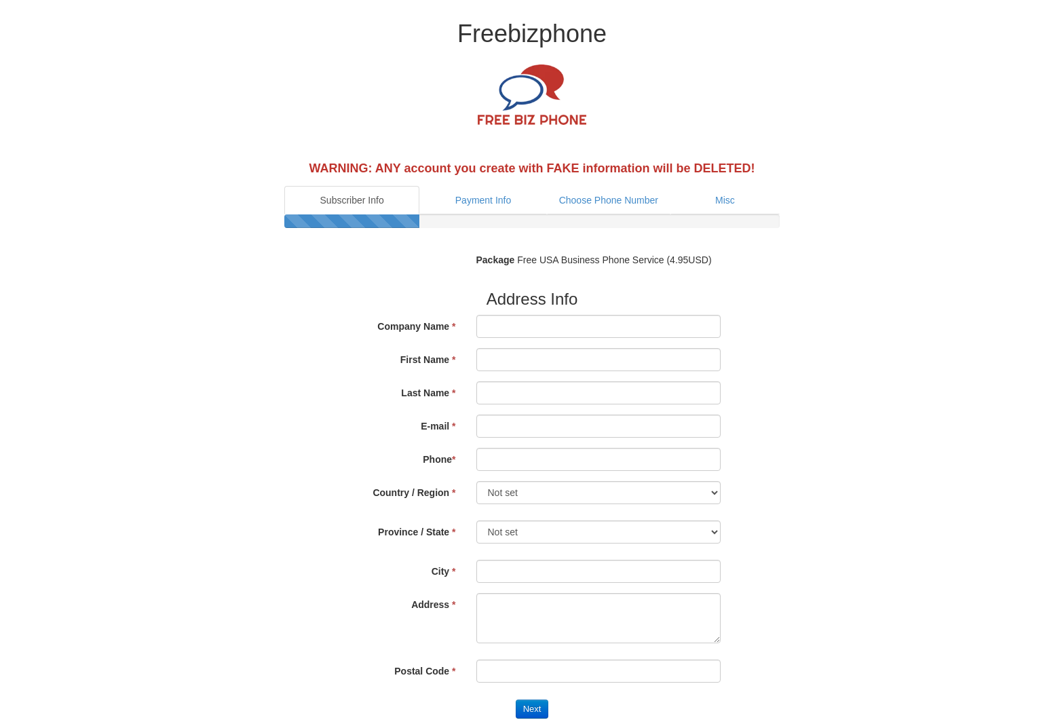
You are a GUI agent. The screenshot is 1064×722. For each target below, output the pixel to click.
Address (433, 604)
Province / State (416, 532)
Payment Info (483, 200)
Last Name (428, 392)
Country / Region (414, 492)
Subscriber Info (352, 200)
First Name (428, 359)
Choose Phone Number (608, 200)
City (444, 571)
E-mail (438, 426)
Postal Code (424, 671)
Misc (725, 200)
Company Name (416, 326)
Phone (439, 459)
